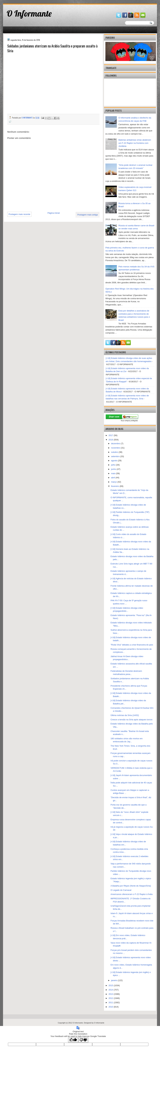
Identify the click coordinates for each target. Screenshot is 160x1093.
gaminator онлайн (17, 1)
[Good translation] (73, 1040)
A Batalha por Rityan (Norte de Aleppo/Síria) (130, 886)
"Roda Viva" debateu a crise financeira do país (131, 645)
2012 (111, 998)
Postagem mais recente (19, 214)
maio (113, 473)
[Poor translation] (83, 1040)
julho (113, 465)
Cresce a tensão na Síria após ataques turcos (131, 719)
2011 (111, 1002)
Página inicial (53, 213)
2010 (111, 1007)
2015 (111, 985)
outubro (115, 452)
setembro (115, 456)
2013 (111, 994)
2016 (111, 439)
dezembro (116, 443)
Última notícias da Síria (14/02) (124, 715)
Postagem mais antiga (87, 215)
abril (113, 477)
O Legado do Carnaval (120, 890)
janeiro (114, 980)
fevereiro (115, 486)
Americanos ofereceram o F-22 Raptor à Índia (131, 894)
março (114, 482)
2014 (111, 990)
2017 (111, 435)
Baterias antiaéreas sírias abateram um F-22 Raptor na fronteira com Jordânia (134, 143)
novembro (116, 448)
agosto (114, 460)
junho (114, 469)
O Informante (29, 13)
